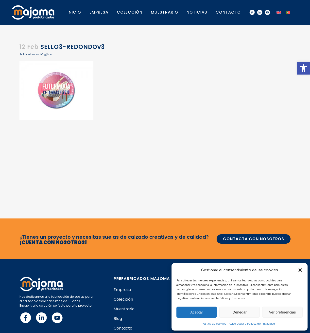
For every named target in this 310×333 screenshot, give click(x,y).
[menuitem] (278, 12)
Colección (123, 299)
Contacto (123, 328)
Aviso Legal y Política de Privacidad (252, 323)
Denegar (239, 312)
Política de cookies (214, 323)
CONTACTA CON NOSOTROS (253, 239)
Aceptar (196, 312)
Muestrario (124, 309)
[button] (303, 68)
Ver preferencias (282, 312)
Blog (118, 318)
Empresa (122, 290)
